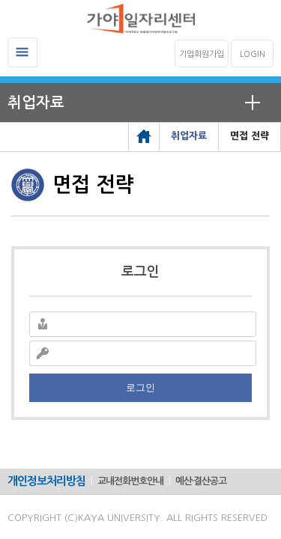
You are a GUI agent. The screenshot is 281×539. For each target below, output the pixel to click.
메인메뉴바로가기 (0, 0)
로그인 (140, 387)
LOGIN (252, 54)
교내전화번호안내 (130, 481)
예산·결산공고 (200, 481)
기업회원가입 (201, 54)
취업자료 (35, 102)
